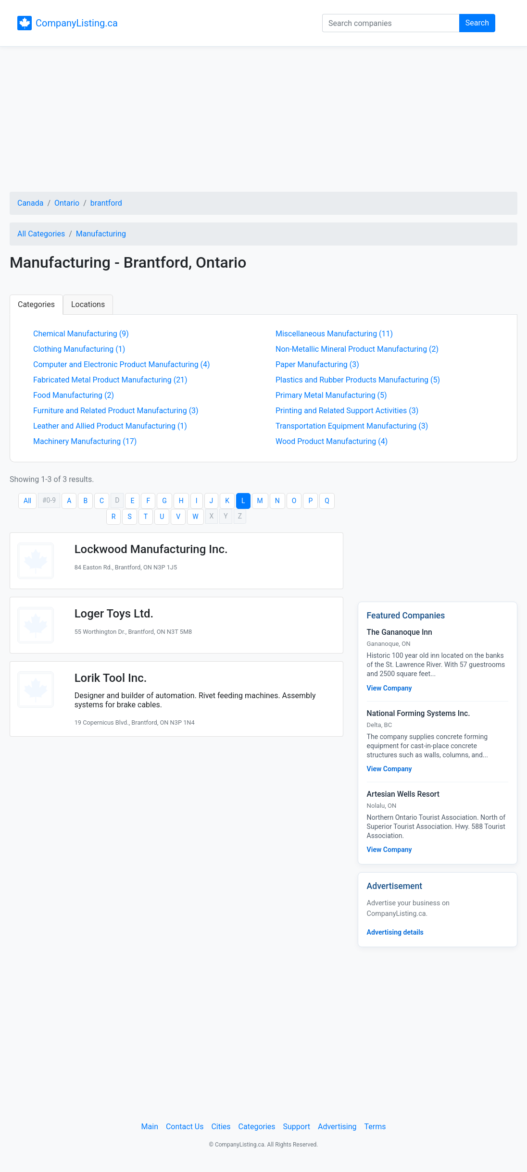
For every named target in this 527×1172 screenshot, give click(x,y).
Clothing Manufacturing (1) (79, 349)
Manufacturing (101, 233)
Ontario (66, 203)
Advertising (337, 1126)
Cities (220, 1126)
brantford (106, 203)
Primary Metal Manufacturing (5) (331, 395)
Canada (30, 203)
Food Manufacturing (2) (73, 395)
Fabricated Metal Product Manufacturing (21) (110, 379)
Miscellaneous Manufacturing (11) (334, 333)
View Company (389, 688)
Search (477, 22)
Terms (375, 1126)
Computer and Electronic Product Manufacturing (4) (121, 364)
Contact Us (185, 1126)
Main (149, 1126)
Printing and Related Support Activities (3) (347, 410)
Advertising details (395, 932)
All (27, 501)
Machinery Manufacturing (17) (85, 441)
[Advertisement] (263, 120)
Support (296, 1126)
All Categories (41, 233)
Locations (88, 304)
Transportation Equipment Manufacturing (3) (352, 426)
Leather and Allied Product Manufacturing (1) (110, 426)
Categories (36, 304)
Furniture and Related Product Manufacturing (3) (116, 410)
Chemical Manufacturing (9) (81, 333)
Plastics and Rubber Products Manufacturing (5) (358, 379)
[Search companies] (391, 23)
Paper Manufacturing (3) (317, 364)
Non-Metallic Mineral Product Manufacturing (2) (357, 349)
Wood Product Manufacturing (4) (332, 441)
